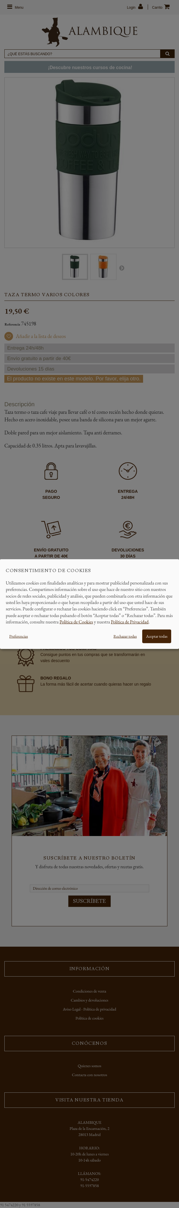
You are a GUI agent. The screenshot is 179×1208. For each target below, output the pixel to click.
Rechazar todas (125, 636)
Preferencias (18, 636)
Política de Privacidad (130, 622)
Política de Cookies (76, 622)
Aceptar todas (156, 636)
